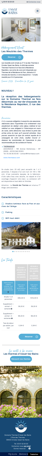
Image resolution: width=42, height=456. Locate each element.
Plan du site (12, 454)
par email (27, 446)
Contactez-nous (34, 2)
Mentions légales (25, 454)
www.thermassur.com (11, 158)
